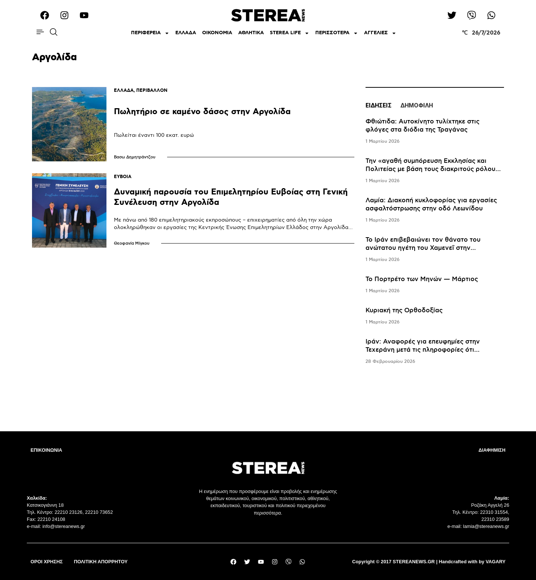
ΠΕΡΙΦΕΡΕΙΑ (150, 33)
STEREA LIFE (289, 33)
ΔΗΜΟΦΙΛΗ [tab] (417, 105)
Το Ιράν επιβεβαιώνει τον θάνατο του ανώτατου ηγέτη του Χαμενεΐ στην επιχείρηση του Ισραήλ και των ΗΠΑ (423, 248)
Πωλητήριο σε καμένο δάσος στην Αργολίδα (202, 111)
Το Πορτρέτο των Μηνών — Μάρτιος (422, 279)
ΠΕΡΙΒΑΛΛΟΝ (152, 90)
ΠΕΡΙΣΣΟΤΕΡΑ (336, 33)
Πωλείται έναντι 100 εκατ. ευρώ (154, 135)
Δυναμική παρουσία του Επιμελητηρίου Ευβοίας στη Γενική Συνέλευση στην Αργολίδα (231, 197)
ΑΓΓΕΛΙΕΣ (380, 33)
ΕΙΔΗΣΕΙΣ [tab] (379, 105)
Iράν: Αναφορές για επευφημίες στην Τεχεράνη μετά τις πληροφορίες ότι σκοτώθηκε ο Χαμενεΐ (423, 350)
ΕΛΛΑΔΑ (185, 33)
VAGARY (495, 561)
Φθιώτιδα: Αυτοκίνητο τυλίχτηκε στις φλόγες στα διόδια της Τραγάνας (422, 125)
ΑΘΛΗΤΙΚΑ (251, 33)
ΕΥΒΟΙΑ (122, 177)
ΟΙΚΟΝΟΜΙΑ (217, 33)
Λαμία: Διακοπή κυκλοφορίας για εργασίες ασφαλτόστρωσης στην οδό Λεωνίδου (431, 204)
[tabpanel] (435, 241)
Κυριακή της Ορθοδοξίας (404, 310)
